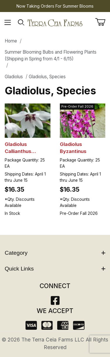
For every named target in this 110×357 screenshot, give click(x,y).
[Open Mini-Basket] (102, 22)
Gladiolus (14, 76)
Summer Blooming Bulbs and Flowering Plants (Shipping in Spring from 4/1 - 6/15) (51, 55)
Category (55, 253)
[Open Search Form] (21, 22)
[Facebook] (55, 302)
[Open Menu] (7, 22)
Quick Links (55, 269)
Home (11, 41)
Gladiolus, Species (47, 76)
